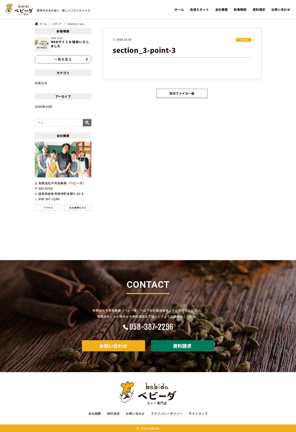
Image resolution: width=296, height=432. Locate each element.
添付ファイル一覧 (182, 93)
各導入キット (199, 9)
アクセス (48, 207)
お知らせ (41, 83)
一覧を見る (63, 59)
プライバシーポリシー (167, 413)
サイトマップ (198, 413)
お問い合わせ (280, 9)
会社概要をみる (77, 207)
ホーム (179, 9)
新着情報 (240, 9)
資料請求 (259, 9)
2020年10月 (43, 106)
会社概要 (221, 9)
